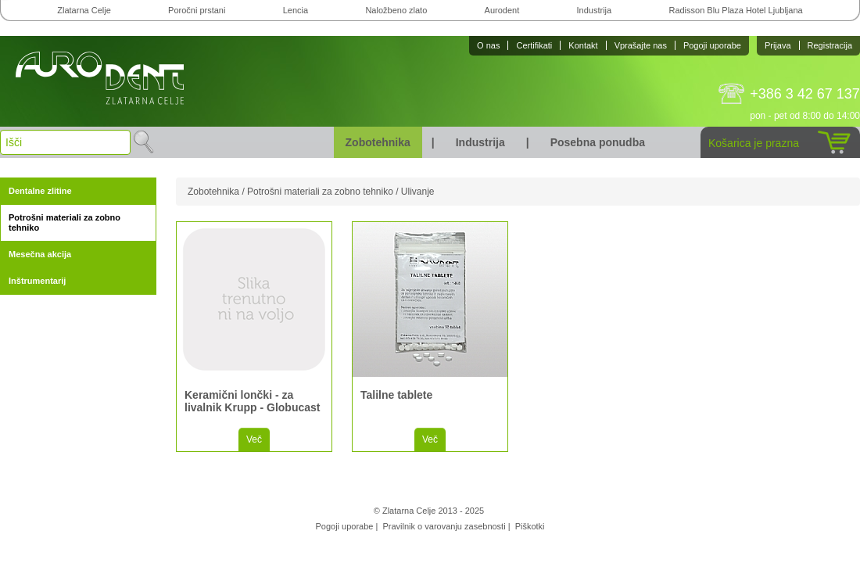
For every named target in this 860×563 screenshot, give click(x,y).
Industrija (594, 10)
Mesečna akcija (40, 254)
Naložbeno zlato (396, 10)
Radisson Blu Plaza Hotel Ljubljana (735, 10)
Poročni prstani (196, 10)
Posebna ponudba (597, 142)
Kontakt (582, 45)
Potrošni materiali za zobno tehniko (64, 222)
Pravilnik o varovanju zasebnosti (443, 526)
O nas (488, 45)
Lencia (295, 10)
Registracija (830, 45)
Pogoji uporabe (712, 45)
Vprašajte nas (641, 45)
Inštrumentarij (37, 280)
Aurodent (502, 10)
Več (254, 439)
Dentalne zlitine (40, 190)
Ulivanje (418, 191)
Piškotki (530, 526)
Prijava (778, 45)
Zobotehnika (378, 142)
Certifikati (534, 45)
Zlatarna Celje (83, 10)
